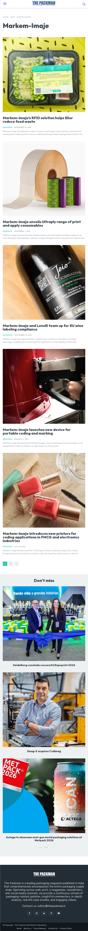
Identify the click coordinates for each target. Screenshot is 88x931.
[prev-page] (41, 847)
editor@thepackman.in (52, 906)
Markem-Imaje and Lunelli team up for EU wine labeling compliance (43, 327)
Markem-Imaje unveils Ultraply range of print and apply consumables (42, 223)
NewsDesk (7, 127)
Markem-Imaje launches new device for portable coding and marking (37, 431)
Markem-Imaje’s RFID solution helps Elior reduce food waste (38, 120)
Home (5, 17)
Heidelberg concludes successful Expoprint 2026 (44, 665)
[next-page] (16, 564)
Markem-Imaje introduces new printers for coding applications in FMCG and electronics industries (41, 537)
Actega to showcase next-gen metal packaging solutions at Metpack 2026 (44, 839)
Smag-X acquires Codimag (44, 751)
